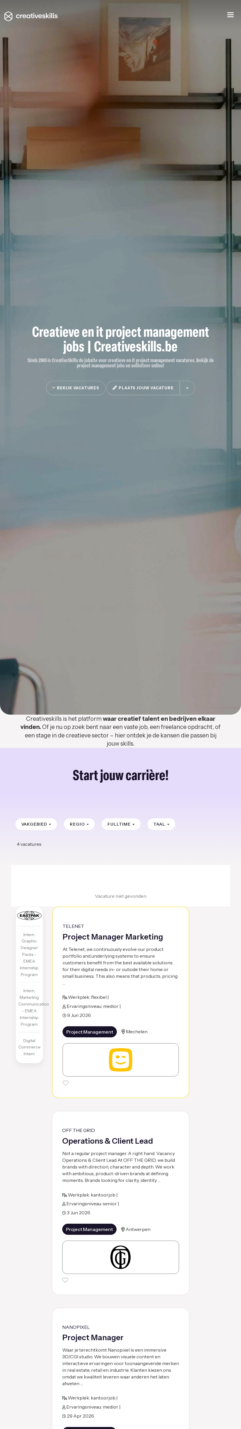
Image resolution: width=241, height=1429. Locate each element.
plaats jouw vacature (143, 388)
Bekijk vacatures (75, 388)
